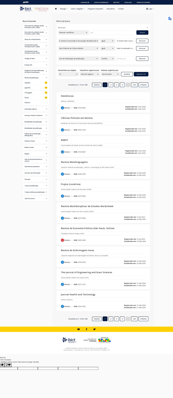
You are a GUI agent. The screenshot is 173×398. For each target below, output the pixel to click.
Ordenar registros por (109, 70)
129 (134, 85)
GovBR (26, 2)
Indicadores (110, 9)
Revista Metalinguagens (74, 162)
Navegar (64, 9)
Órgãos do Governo (143, 2)
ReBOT (64, 140)
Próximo (143, 85)
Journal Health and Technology (78, 294)
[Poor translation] (8, 365)
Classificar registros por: (90, 70)
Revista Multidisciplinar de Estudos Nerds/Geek (87, 206)
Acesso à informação (101, 2)
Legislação (128, 2)
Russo (27, 98)
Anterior (27, 102)
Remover (142, 41)
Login (150, 9)
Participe (116, 2)
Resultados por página (67, 70)
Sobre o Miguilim (77, 9)
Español (27, 83)
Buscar (142, 32)
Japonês (27, 88)
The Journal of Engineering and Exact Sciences (86, 272)
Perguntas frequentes (95, 9)
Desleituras (67, 95)
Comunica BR (85, 2)
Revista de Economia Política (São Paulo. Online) (87, 228)
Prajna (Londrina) (71, 184)
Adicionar (142, 59)
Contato (121, 9)
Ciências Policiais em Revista (77, 117)
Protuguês (28, 93)
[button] (36, 26)
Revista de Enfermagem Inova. (78, 250)
